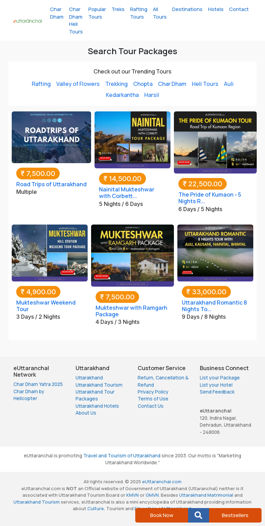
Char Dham (56, 13)
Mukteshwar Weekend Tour (46, 306)
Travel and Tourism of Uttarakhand (121, 456)
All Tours (160, 13)
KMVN (132, 495)
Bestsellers (235, 515)
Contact (239, 9)
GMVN (152, 495)
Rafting (41, 84)
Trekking (116, 84)
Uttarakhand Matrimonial (206, 495)
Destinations (187, 9)
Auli (229, 84)
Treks (118, 9)
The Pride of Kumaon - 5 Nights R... (209, 198)
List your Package (220, 378)
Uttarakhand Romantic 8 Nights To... (214, 306)
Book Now (161, 515)
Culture (95, 508)
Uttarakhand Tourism (99, 385)
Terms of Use (153, 399)
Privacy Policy (153, 392)
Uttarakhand (89, 378)
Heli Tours (205, 84)
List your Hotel (216, 385)
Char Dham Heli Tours (76, 20)
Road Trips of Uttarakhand (51, 184)
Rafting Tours (138, 13)
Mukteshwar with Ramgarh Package (131, 311)
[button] (198, 515)
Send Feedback (217, 392)
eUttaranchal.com (161, 481)
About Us (86, 413)
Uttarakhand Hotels (97, 406)
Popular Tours (97, 13)
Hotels (216, 9)
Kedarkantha (122, 95)
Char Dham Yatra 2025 (38, 384)
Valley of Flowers (78, 84)
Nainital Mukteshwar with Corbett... (126, 193)
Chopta (143, 84)
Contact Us (151, 406)
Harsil (151, 95)
